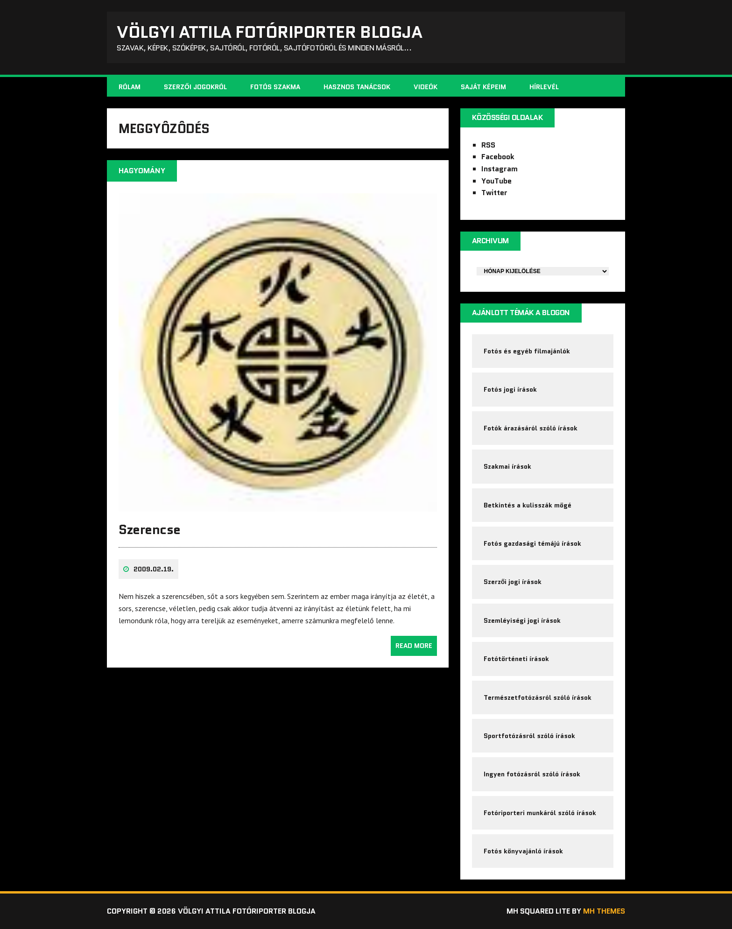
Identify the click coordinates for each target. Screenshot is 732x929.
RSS (488, 145)
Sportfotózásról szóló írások (529, 735)
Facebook (497, 156)
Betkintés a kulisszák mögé (527, 505)
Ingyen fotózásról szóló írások (532, 774)
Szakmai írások (507, 466)
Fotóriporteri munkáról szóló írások (540, 812)
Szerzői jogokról (195, 86)
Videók (425, 86)
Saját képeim (483, 86)
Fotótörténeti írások (516, 658)
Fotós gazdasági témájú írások (532, 543)
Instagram (499, 168)
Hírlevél (544, 86)
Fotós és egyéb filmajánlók (527, 351)
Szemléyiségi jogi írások (522, 620)
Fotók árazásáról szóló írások (530, 428)
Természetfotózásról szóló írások (537, 697)
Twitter (494, 192)
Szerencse (150, 529)
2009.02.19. (154, 569)
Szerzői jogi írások (513, 581)
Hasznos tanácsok (357, 86)
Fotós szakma (275, 86)
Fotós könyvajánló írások (523, 851)
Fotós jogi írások (510, 389)
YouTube (496, 181)
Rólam (130, 86)
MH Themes (604, 911)
